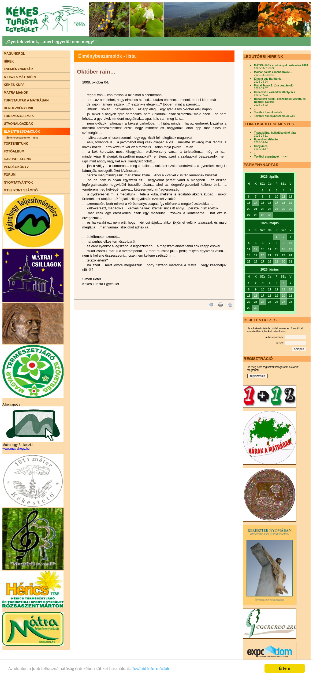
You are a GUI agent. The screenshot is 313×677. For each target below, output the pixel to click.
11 (283, 196)
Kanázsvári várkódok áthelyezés (274, 92)
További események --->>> (271, 156)
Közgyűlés (260, 146)
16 (283, 249)
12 (255, 249)
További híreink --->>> (268, 112)
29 (262, 215)
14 (255, 202)
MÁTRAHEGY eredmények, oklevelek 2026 (281, 65)
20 (262, 255)
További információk (150, 669)
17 (276, 202)
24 (276, 208)
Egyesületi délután (266, 139)
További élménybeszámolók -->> (274, 116)
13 (283, 289)
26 (290, 208)
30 (269, 215)
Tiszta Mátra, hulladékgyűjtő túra (275, 132)
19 (290, 202)
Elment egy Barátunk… (268, 78)
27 (283, 301)
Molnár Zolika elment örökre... (273, 72)
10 (290, 243)
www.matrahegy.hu (15, 448)
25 (283, 208)
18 (283, 202)
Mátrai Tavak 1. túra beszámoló (273, 85)
